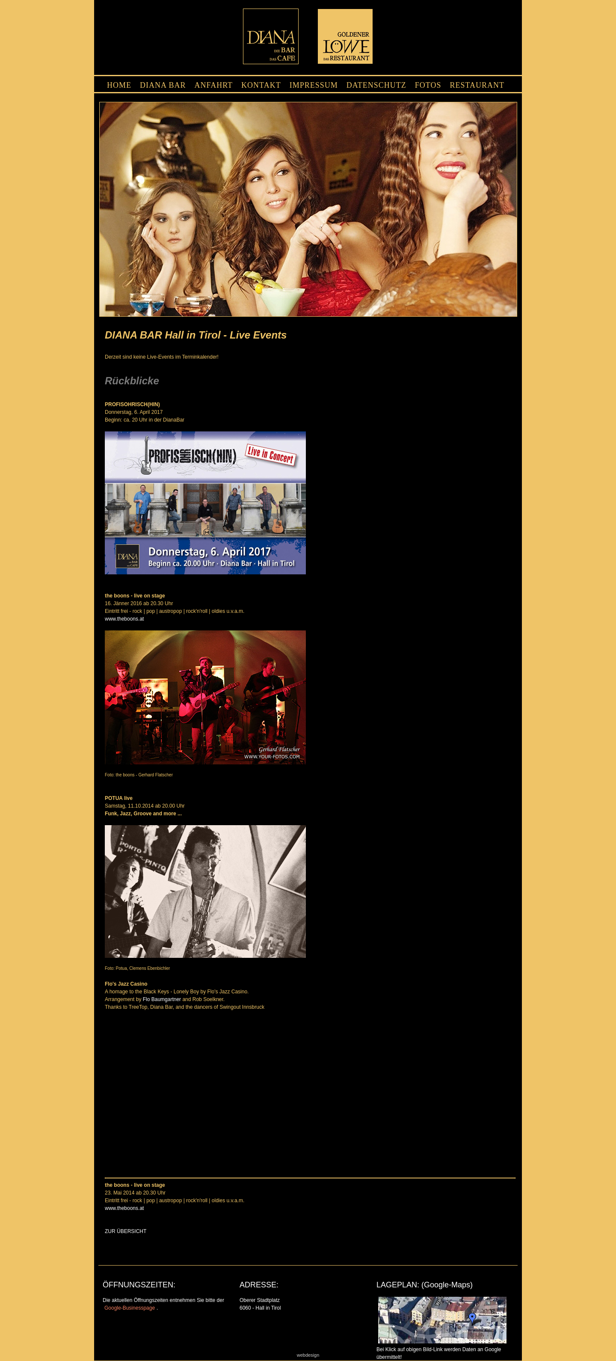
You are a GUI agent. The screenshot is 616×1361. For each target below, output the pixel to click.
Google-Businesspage (129, 1308)
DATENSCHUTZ (376, 85)
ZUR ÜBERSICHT (125, 1231)
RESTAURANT (477, 85)
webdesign (308, 1355)
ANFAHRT (214, 85)
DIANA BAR (163, 85)
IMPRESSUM (314, 85)
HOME (119, 85)
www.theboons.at (124, 619)
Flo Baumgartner (162, 999)
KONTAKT (261, 85)
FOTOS (428, 85)
